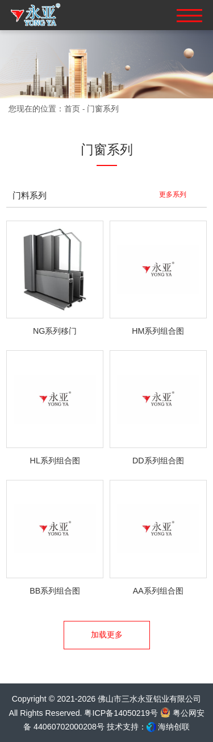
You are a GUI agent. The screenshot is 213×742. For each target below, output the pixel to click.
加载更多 (107, 634)
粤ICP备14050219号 (120, 713)
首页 (72, 108)
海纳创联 (174, 726)
